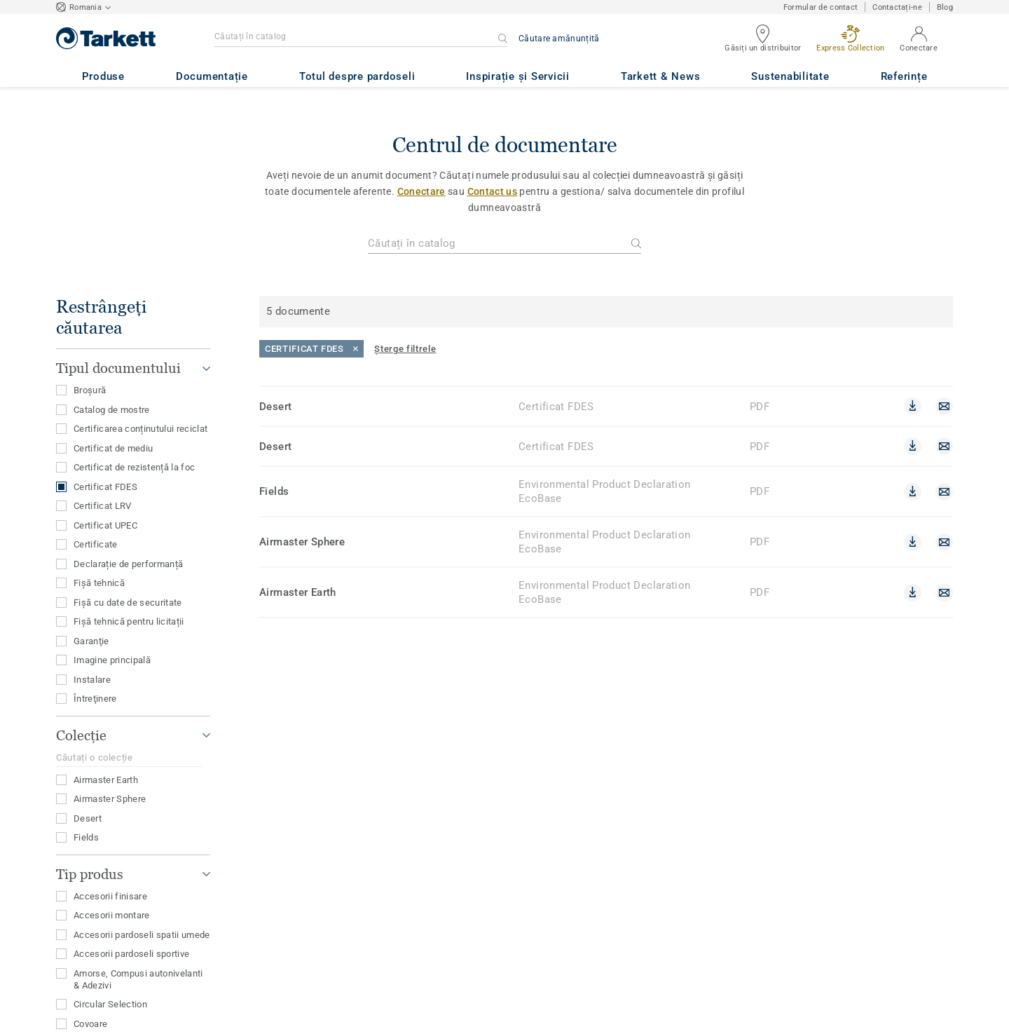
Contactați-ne (897, 7)
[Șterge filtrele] (405, 349)
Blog (945, 7)
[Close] (311, 349)
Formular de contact (820, 7)
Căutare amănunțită (559, 38)
